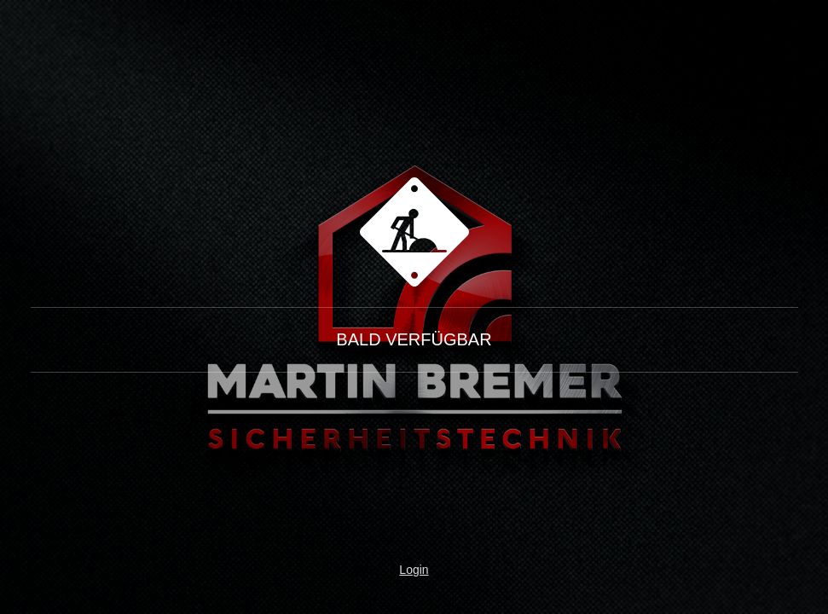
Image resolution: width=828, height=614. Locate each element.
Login (413, 569)
